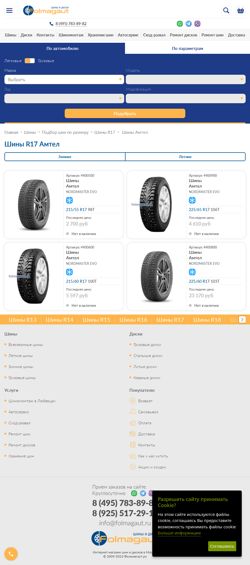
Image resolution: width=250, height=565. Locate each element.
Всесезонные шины (26, 344)
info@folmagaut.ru (125, 522)
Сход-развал (154, 35)
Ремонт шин (213, 35)
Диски (26, 35)
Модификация (138, 89)
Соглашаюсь (222, 546)
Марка (10, 70)
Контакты (45, 35)
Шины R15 (96, 319)
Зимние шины (21, 366)
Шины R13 (23, 319)
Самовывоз (148, 411)
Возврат (145, 400)
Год (7, 89)
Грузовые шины (22, 377)
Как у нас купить (153, 456)
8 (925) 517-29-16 (125, 513)
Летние (185, 156)
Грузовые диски (147, 344)
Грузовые (46, 60)
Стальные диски (148, 355)
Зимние (64, 156)
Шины (10, 35)
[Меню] (9, 10)
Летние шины (21, 355)
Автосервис (128, 35)
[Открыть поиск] (226, 10)
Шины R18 (207, 319)
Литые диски (145, 366)
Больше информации (179, 532)
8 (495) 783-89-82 (125, 502)
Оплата (144, 422)
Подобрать (125, 113)
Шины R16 (133, 319)
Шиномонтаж (71, 35)
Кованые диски (147, 377)
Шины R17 (170, 319)
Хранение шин (100, 35)
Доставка (236, 35)
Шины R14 (60, 319)
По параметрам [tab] (187, 48)
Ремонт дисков (183, 35)
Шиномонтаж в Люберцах (32, 400)
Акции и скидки (152, 467)
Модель (133, 70)
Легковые (12, 60)
